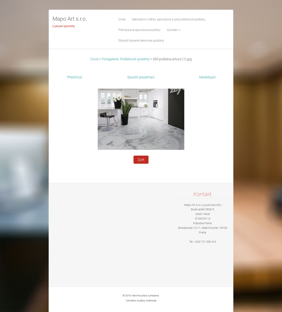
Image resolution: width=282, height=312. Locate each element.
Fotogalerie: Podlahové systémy (126, 59)
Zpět (141, 160)
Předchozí (74, 77)
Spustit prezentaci (141, 77)
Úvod (94, 59)
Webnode (151, 300)
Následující (207, 77)
